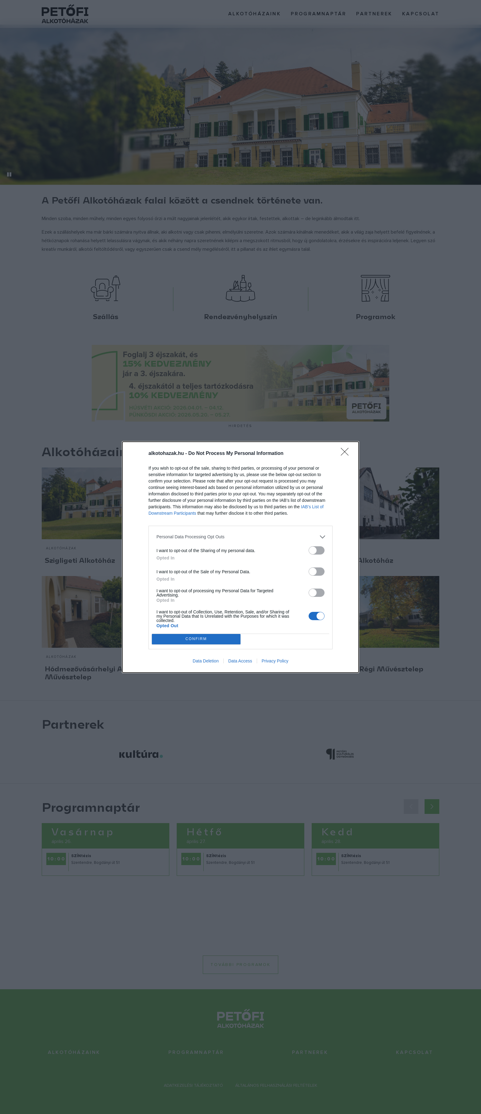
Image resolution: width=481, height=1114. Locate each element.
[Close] (346, 454)
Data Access (240, 660)
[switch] (317, 550)
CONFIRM (196, 638)
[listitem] (240, 537)
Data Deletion (206, 660)
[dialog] (240, 557)
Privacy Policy (275, 660)
